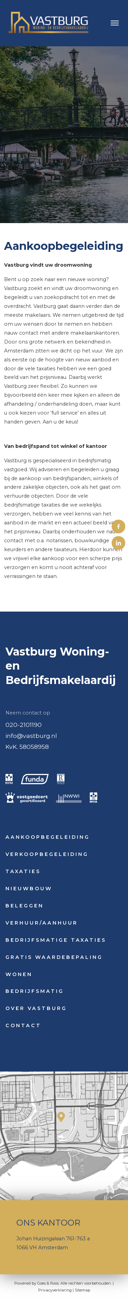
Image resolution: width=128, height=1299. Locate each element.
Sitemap (82, 1290)
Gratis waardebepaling (54, 957)
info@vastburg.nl (31, 735)
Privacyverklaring (55, 1290)
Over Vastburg (36, 1008)
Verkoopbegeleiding (46, 854)
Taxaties (23, 871)
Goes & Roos (48, 1283)
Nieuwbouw (28, 888)
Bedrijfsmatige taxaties (55, 940)
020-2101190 (23, 724)
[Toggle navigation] (114, 23)
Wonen (18, 974)
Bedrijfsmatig (34, 991)
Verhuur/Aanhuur (41, 923)
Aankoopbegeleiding (47, 837)
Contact (23, 1025)
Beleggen (24, 906)
